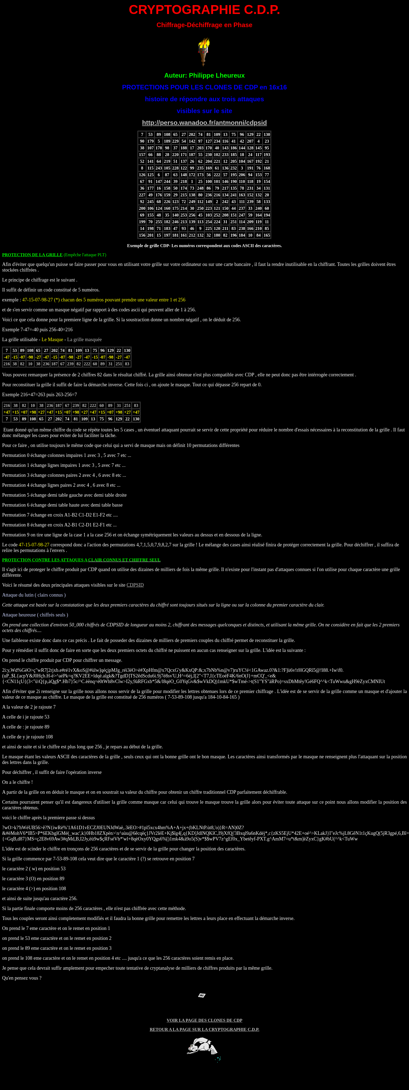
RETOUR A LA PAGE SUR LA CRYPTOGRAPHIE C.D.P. (204, 1029)
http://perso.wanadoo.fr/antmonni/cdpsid (204, 122)
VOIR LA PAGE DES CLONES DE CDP (204, 1020)
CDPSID (135, 585)
